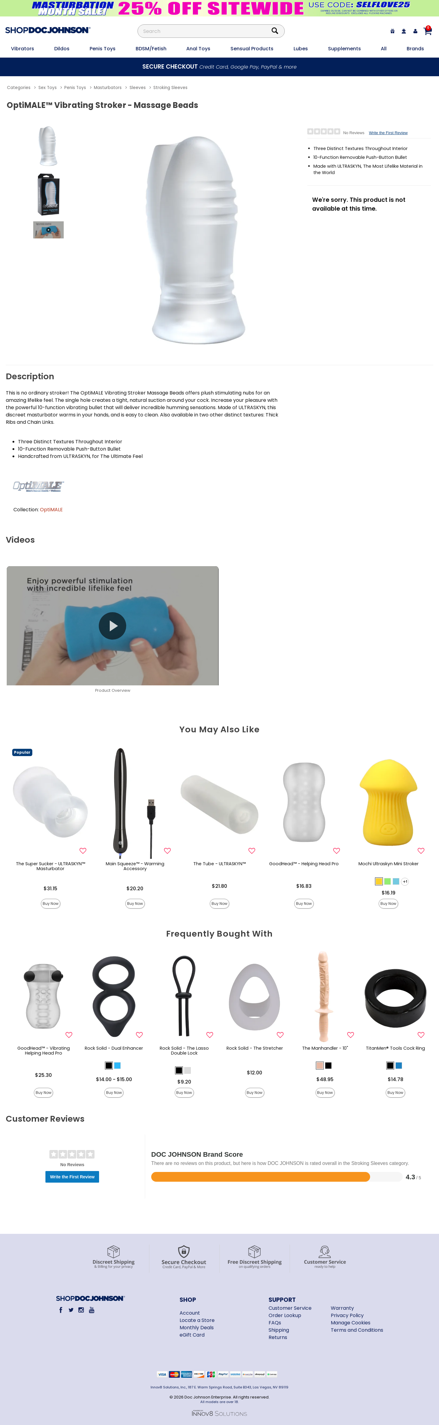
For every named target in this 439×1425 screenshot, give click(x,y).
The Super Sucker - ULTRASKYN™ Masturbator (50, 866)
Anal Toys (198, 48)
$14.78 (395, 1079)
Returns (278, 1337)
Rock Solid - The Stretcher (255, 1048)
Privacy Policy (347, 1315)
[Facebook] (61, 1310)
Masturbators (108, 88)
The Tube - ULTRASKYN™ (219, 864)
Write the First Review (388, 132)
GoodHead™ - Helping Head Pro (304, 864)
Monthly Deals (197, 1327)
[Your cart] (427, 31)
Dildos (62, 48)
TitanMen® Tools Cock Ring (395, 1048)
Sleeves (138, 88)
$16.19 (388, 892)
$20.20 (135, 888)
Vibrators (22, 48)
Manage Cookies (350, 1322)
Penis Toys (103, 48)
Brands (415, 48)
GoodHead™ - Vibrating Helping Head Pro (43, 1050)
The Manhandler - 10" (325, 1048)
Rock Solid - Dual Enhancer (114, 1048)
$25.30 (43, 1075)
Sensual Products (251, 48)
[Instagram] (81, 1310)
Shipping (279, 1330)
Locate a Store (197, 1320)
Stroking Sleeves (170, 88)
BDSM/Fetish (151, 48)
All (384, 48)
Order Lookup (285, 1315)
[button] (379, 881)
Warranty (342, 1308)
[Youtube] (91, 1310)
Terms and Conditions (357, 1330)
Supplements (344, 48)
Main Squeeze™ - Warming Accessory (135, 866)
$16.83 (304, 886)
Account (190, 1312)
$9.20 (184, 1081)
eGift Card (192, 1334)
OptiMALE (51, 509)
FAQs (275, 1322)
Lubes (301, 48)
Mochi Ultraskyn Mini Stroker (389, 864)
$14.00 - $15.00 (114, 1079)
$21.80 (219, 886)
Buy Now (51, 903)
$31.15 (50, 888)
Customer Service (290, 1308)
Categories (18, 88)
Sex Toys (47, 88)
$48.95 (325, 1079)
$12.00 (254, 1072)
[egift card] (392, 31)
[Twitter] (71, 1310)
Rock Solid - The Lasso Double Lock (184, 1050)
